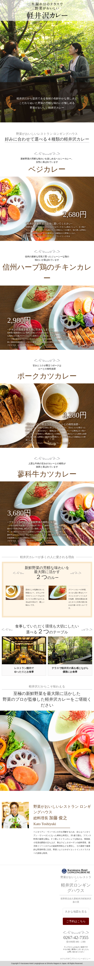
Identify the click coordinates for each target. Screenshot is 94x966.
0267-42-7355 (75, 937)
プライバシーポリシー (81, 959)
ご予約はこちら (76, 921)
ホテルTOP (65, 959)
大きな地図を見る (76, 911)
